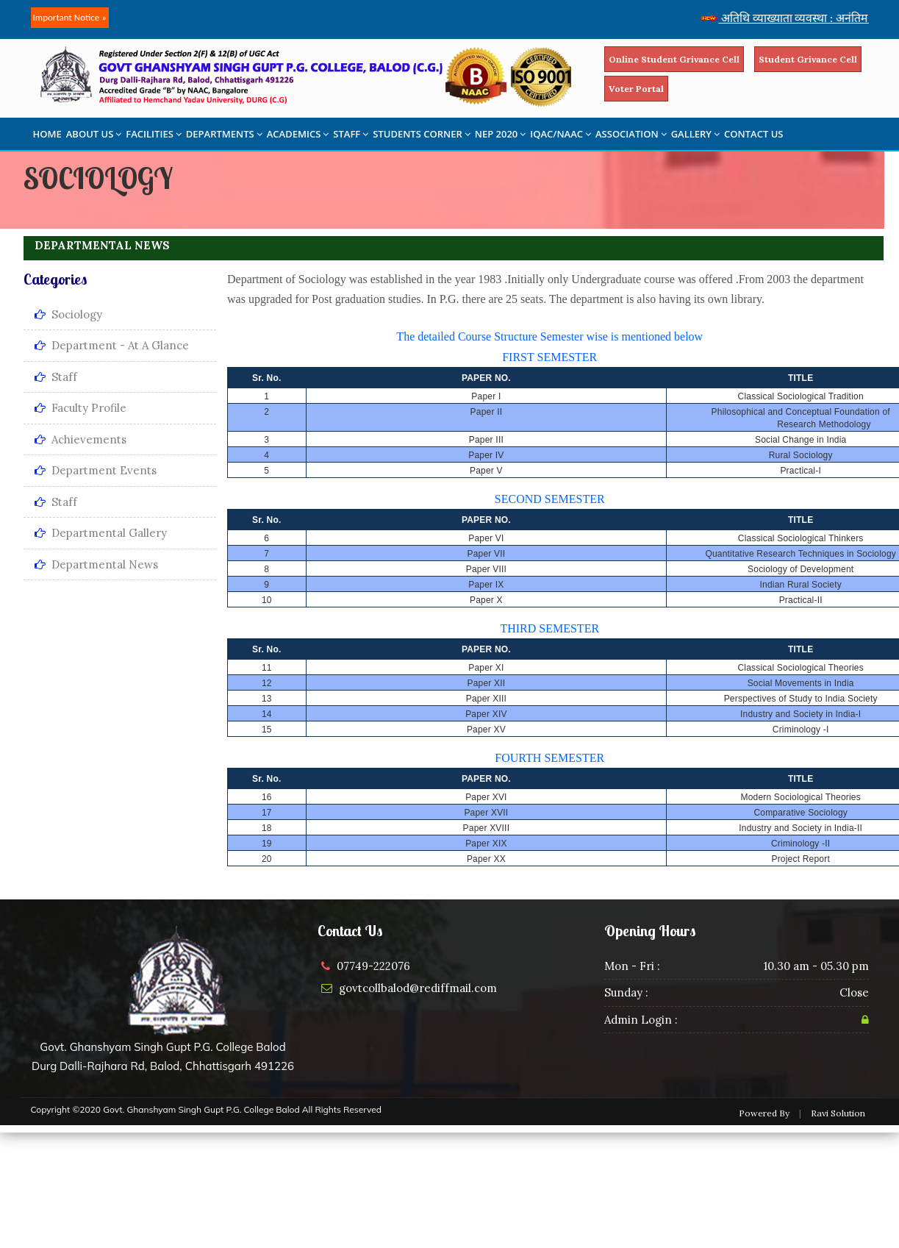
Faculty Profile (80, 408)
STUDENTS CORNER (421, 133)
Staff (56, 377)
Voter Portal (636, 88)
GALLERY (695, 133)
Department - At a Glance (112, 345)
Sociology (68, 314)
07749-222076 (373, 966)
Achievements (80, 439)
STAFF (350, 133)
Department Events (96, 470)
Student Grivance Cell (808, 59)
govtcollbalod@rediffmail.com (418, 988)
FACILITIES (153, 133)
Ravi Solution (838, 1113)
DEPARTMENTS (224, 133)
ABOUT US (94, 133)
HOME (47, 133)
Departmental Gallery (101, 533)
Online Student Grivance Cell (674, 59)
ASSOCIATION (631, 133)
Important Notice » (70, 17)
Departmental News (96, 564)
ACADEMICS (298, 133)
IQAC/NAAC (560, 133)
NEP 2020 (500, 133)
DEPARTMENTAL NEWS (102, 245)
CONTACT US (753, 133)
